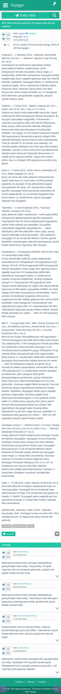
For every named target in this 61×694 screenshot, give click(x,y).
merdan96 (22, 584)
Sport (25, 37)
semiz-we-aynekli (24, 616)
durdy (20, 552)
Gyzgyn (17, 5)
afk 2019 (6, 526)
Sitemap (30, 682)
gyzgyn (22, 33)
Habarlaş (19, 682)
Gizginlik (42, 682)
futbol (30, 526)
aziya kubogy (19, 526)
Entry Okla (27, 15)
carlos (20, 648)
